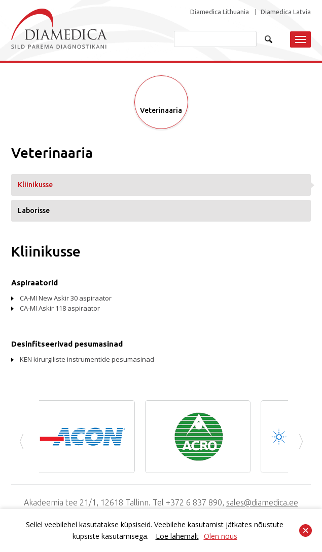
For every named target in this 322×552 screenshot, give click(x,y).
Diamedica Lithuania (219, 12)
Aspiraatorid (34, 282)
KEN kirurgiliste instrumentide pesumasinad (87, 359)
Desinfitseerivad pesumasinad (67, 343)
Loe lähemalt (177, 536)
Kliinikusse (35, 185)
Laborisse (34, 210)
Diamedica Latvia (286, 12)
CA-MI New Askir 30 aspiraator (66, 298)
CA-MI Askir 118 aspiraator (60, 308)
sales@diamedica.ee (262, 502)
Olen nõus (220, 536)
